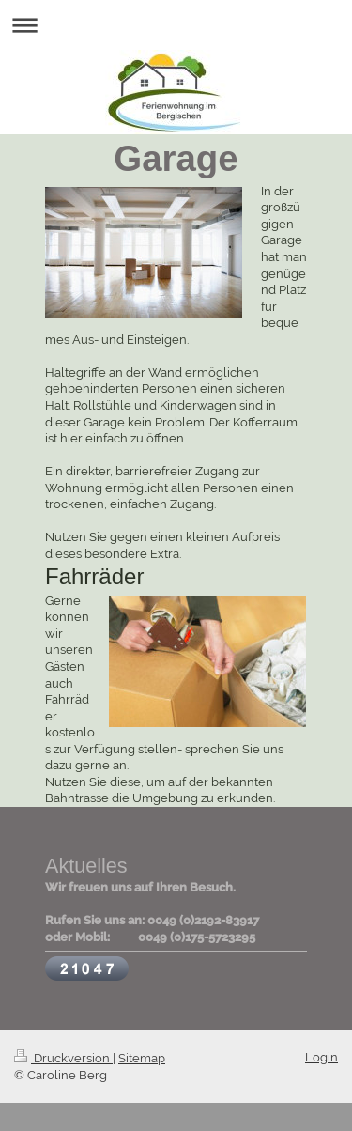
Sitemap (141, 1058)
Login (321, 1057)
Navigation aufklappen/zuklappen (176, 25)
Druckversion (63, 1058)
